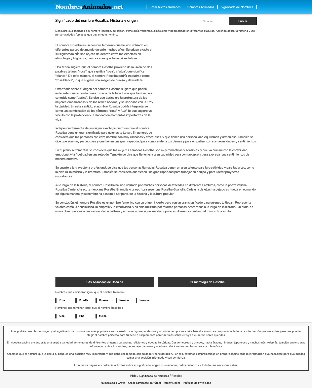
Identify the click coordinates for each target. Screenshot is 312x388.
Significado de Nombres (237, 7)
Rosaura (144, 300)
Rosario (124, 300)
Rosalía (83, 300)
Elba (81, 316)
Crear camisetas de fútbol (144, 383)
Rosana (103, 300)
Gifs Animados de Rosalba (104, 282)
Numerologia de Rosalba (207, 282)
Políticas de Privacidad (197, 383)
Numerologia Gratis (113, 383)
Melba (102, 316)
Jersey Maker (172, 383)
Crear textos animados (165, 7)
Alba (61, 316)
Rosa (62, 300)
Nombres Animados (200, 7)
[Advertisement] (207, 85)
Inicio (133, 376)
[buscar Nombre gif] (208, 21)
